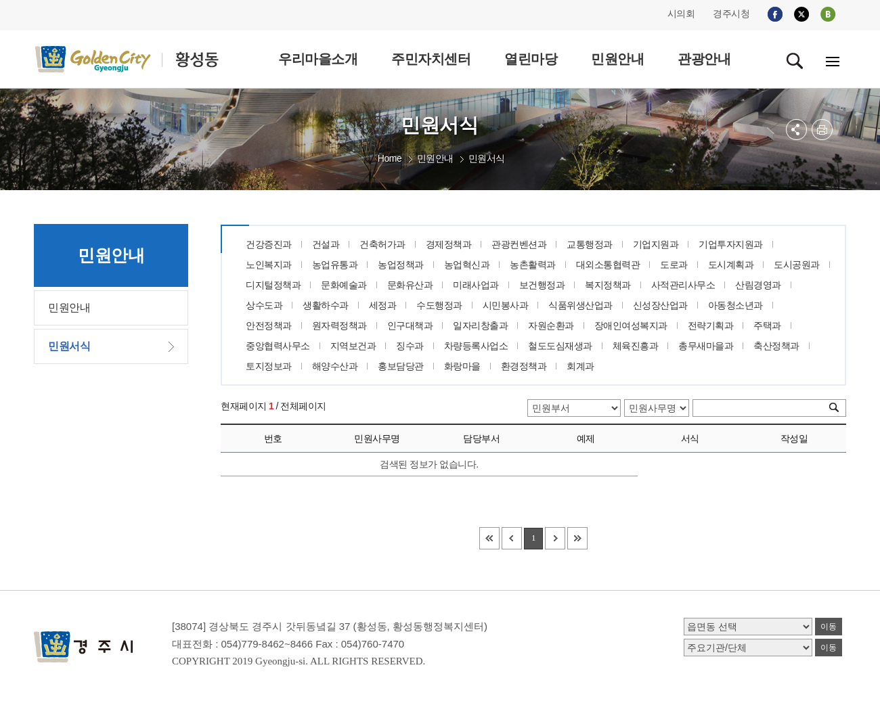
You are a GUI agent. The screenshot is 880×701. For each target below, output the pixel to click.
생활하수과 (326, 305)
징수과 (410, 345)
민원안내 (435, 158)
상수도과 (264, 305)
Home (389, 158)
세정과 (383, 305)
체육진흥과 (636, 345)
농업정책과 (401, 264)
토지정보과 (269, 366)
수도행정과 (439, 305)
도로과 (674, 264)
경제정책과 (449, 244)
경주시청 (731, 13)
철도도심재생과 (560, 345)
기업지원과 (656, 244)
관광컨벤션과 (518, 244)
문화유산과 (410, 284)
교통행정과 (590, 244)
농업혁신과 (467, 264)
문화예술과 (344, 284)
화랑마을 (462, 366)
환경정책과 (524, 366)
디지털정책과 (273, 284)
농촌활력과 (533, 264)
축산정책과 (776, 345)
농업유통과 (335, 264)
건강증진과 (269, 244)
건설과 (326, 244)
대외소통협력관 (608, 264)
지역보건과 (353, 345)
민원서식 (486, 158)
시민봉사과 (506, 305)
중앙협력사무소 (278, 345)
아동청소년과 (735, 305)
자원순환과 (551, 325)
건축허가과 (382, 244)
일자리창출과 (480, 325)
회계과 (580, 366)
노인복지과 (269, 264)
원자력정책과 (339, 325)
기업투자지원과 (731, 244)
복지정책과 (608, 284)
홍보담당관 (401, 366)
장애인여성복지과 (630, 325)
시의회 (681, 13)
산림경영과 (758, 284)
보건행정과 (542, 284)
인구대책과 (410, 325)
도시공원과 (797, 264)
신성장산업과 (660, 305)
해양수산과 (335, 366)
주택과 (767, 325)
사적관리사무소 (683, 284)
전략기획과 (711, 325)
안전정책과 (269, 325)
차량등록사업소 (476, 345)
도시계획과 (731, 264)
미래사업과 (476, 284)
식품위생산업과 (580, 305)
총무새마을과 (705, 345)
